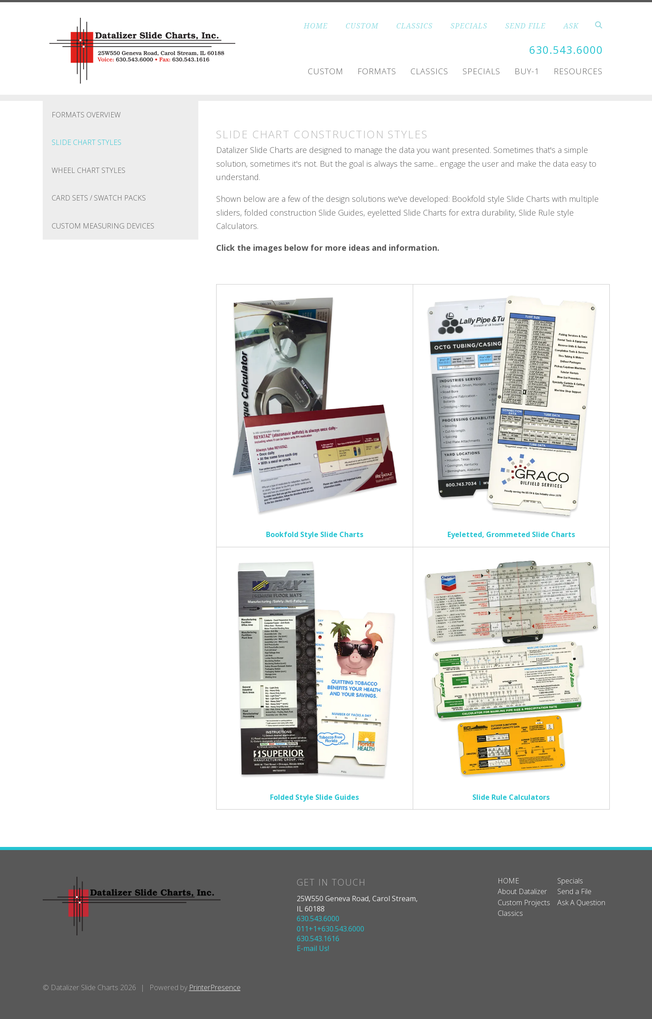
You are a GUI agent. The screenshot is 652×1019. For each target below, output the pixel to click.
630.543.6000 (566, 50)
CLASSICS (414, 26)
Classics (429, 70)
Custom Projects (524, 902)
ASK (571, 26)
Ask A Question (581, 902)
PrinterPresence (215, 987)
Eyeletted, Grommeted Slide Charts (511, 534)
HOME (316, 26)
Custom (325, 70)
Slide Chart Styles (86, 142)
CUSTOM (362, 26)
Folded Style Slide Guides (314, 797)
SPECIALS (469, 26)
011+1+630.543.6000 (330, 929)
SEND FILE (525, 26)
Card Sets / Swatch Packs (99, 198)
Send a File (574, 891)
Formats (377, 70)
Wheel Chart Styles (88, 170)
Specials (481, 70)
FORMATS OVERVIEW (86, 115)
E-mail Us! (313, 948)
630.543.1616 (318, 938)
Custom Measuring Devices (103, 226)
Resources (578, 70)
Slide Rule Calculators (511, 797)
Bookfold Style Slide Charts (314, 534)
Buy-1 (527, 70)
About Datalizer (522, 891)
